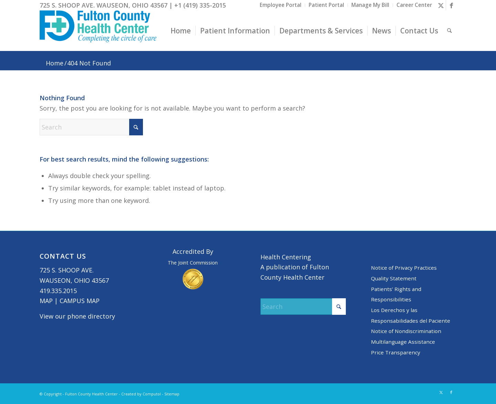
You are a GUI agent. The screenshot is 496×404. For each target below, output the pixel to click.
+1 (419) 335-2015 (200, 5)
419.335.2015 (58, 291)
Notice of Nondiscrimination (406, 331)
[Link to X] (441, 5)
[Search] (449, 30)
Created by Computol (141, 393)
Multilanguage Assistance (403, 341)
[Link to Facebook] (451, 5)
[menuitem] (280, 5)
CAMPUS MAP (80, 301)
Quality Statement (393, 278)
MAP (46, 301)
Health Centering (285, 257)
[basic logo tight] (98, 30)
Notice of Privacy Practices (404, 267)
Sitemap (171, 393)
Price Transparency (395, 352)
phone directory (91, 316)
